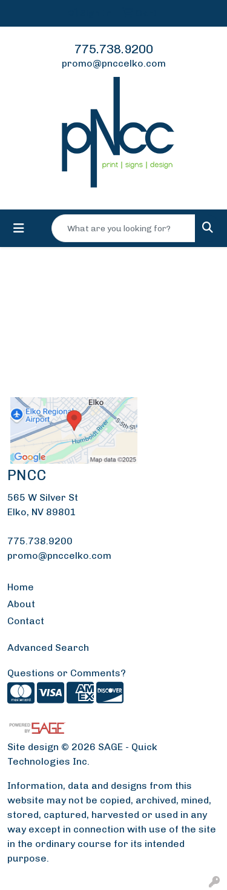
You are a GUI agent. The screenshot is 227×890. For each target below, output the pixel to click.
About (21, 604)
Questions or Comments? (66, 673)
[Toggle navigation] (18, 228)
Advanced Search (48, 647)
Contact (25, 621)
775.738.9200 (113, 49)
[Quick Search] (123, 228)
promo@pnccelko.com (114, 63)
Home (20, 587)
